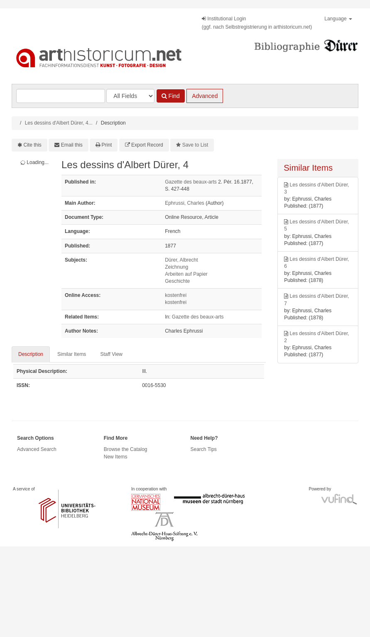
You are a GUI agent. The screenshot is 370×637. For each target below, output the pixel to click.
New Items (115, 457)
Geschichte (177, 281)
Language (338, 19)
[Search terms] (60, 96)
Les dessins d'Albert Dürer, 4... (59, 123)
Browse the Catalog (125, 449)
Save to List (195, 145)
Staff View (111, 354)
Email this (72, 145)
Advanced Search (36, 449)
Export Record (147, 145)
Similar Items (71, 354)
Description (30, 354)
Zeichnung (176, 267)
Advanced (205, 96)
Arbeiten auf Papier (186, 274)
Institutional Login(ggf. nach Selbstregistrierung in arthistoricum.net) (257, 23)
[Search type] (130, 96)
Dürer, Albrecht (181, 260)
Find (171, 96)
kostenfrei (175, 295)
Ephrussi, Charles (184, 203)
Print (107, 145)
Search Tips (204, 449)
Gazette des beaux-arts (191, 182)
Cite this (33, 145)
